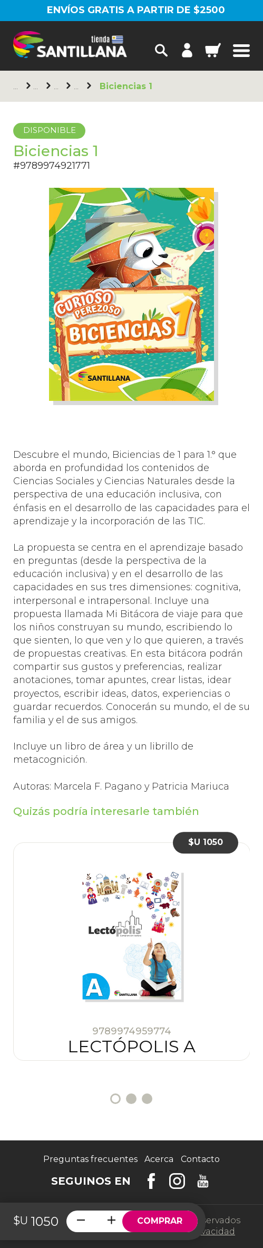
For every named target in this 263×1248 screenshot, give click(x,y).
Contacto (200, 1159)
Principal (17, 86)
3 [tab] (147, 1098)
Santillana (37, 86)
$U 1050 (205, 843)
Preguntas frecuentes (90, 1159)
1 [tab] (115, 1098)
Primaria (58, 86)
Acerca (158, 1159)
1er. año (78, 86)
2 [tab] (131, 1098)
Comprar (159, 1221)
